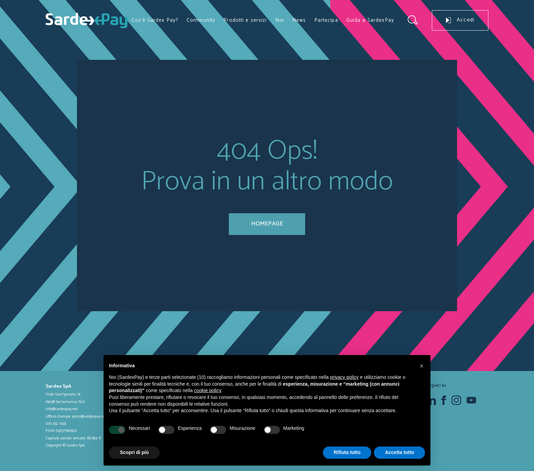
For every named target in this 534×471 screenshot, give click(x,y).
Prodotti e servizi (245, 20)
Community (201, 20)
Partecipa (326, 20)
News (299, 20)
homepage (267, 224)
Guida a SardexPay (370, 20)
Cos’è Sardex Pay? (154, 20)
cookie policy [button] (207, 390)
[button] (421, 365)
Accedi (460, 20)
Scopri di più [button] (134, 452)
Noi (279, 20)
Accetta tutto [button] (399, 452)
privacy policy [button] (344, 377)
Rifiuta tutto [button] (347, 452)
